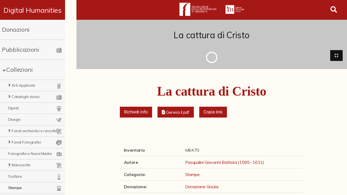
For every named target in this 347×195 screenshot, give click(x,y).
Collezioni (19, 69)
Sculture (15, 176)
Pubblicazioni (20, 49)
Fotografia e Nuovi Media (30, 153)
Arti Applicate (23, 85)
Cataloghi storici (26, 96)
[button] (176, 112)
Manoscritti (21, 164)
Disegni (14, 119)
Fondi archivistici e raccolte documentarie (41, 130)
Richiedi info (136, 112)
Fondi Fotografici (26, 142)
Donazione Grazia (202, 187)
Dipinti (13, 108)
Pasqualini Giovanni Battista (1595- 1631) (224, 162)
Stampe (15, 187)
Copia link (213, 112)
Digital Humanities (38, 10)
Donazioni (16, 29)
